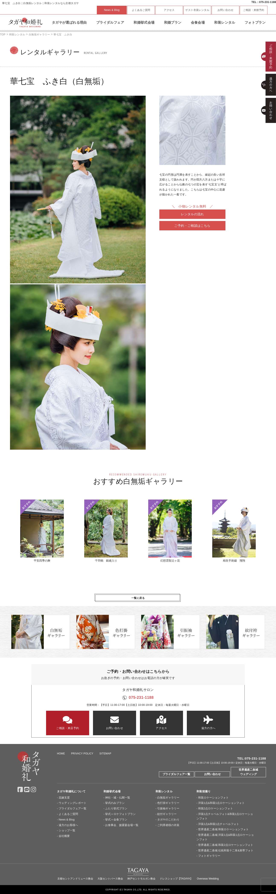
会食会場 (198, 22)
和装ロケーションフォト (213, 797)
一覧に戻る (138, 597)
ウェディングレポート (72, 802)
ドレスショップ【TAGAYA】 (176, 878)
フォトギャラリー (209, 855)
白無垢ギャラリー (39, 34)
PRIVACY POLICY (82, 753)
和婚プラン (173, 22)
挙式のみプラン (115, 802)
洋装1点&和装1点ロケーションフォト (221, 802)
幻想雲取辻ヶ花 (170, 531)
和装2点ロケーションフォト (215, 808)
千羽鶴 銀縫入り (106, 531)
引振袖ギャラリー (168, 808)
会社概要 (64, 836)
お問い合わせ (225, 10)
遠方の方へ (208, 722)
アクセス (169, 10)
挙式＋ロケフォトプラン (120, 814)
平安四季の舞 (42, 531)
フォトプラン (255, 22)
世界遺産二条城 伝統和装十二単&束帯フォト (225, 850)
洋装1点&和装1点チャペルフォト (218, 824)
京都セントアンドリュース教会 (75, 878)
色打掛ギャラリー (168, 802)
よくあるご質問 (141, 10)
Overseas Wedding (208, 878)
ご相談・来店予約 (68, 722)
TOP (3, 34)
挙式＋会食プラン (116, 819)
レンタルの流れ (192, 214)
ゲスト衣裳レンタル (197, 10)
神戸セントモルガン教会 (141, 878)
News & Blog (112, 10)
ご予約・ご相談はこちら (192, 225)
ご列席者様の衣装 (168, 825)
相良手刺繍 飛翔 (234, 531)
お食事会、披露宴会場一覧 (121, 825)
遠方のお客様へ (68, 825)
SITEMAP (105, 753)
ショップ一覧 (67, 830)
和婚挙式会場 (144, 22)
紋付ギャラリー (167, 814)
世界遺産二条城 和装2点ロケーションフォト (225, 844)
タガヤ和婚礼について (71, 791)
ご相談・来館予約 (253, 10)
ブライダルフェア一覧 (176, 774)
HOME (61, 753)
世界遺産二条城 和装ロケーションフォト (223, 829)
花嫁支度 (64, 797)
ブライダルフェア (110, 22)
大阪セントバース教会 (110, 878)
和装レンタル (224, 22)
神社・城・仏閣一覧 (117, 797)
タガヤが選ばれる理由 (69, 22)
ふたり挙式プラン (116, 808)
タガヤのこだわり (168, 819)
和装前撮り (203, 791)
